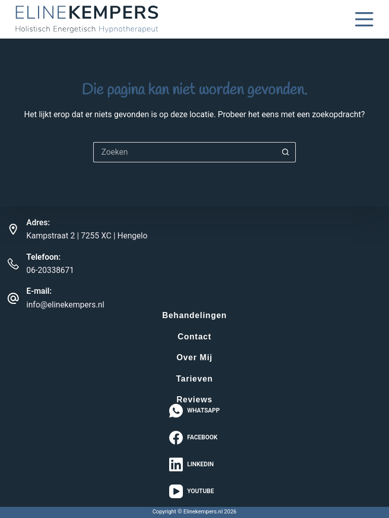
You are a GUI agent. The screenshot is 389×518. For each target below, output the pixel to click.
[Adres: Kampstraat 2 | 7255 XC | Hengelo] (13, 229)
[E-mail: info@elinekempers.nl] (13, 298)
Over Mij (194, 358)
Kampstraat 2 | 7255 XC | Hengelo (86, 235)
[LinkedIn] (194, 464)
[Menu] (364, 19)
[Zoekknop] (286, 152)
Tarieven (194, 379)
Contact (195, 337)
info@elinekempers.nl (65, 304)
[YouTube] (194, 491)
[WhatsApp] (194, 411)
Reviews (194, 400)
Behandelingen (194, 316)
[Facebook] (194, 437)
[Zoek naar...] (184, 152)
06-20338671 (50, 270)
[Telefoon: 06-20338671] (13, 263)
